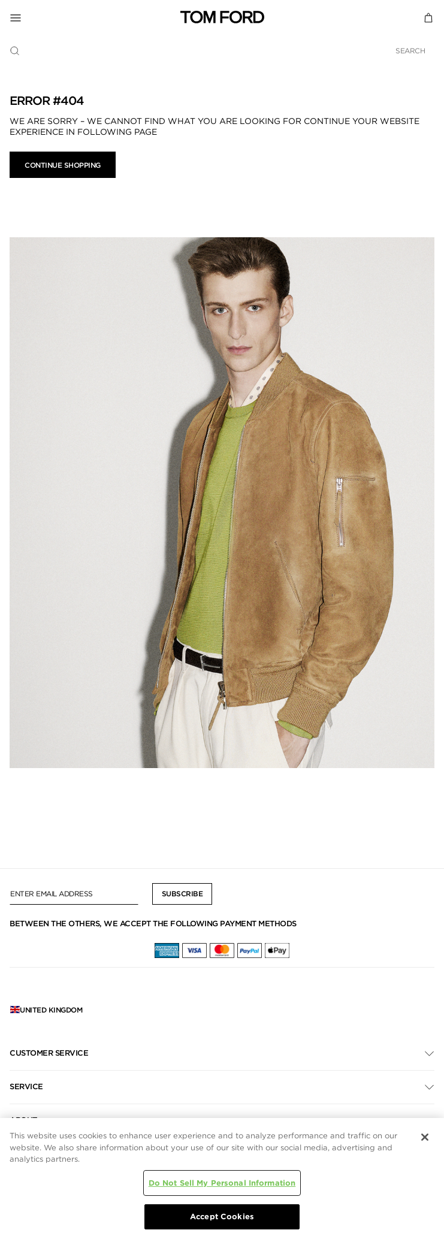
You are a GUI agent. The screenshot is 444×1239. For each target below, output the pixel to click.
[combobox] (222, 51)
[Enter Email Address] (74, 894)
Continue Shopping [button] (63, 165)
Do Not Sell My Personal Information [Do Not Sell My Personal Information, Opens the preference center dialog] (222, 1182)
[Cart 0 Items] (428, 17)
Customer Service (49, 1052)
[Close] (425, 1137)
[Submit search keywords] (15, 51)
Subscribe (182, 893)
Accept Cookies (222, 1216)
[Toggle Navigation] (95, 17)
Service (26, 1086)
